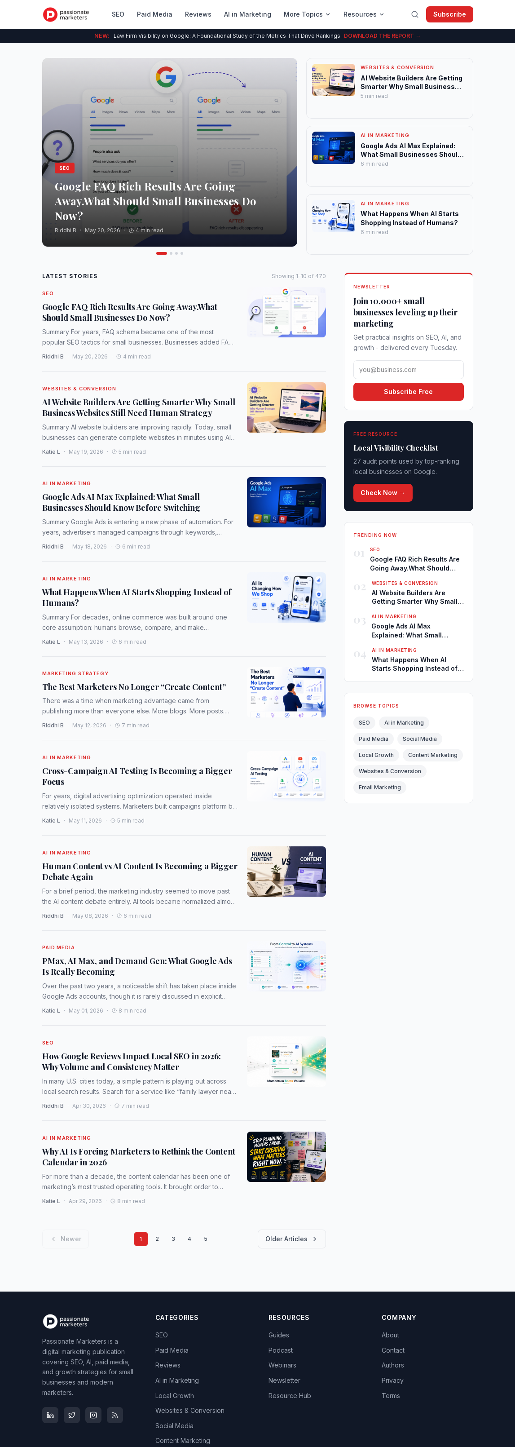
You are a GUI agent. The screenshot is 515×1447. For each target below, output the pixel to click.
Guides (279, 1335)
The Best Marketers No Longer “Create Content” (134, 686)
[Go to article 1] (157, 253)
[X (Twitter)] (72, 1415)
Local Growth (376, 755)
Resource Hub (290, 1395)
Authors (393, 1365)
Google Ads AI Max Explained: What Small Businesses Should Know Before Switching (121, 502)
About (390, 1335)
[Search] (415, 14)
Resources (364, 14)
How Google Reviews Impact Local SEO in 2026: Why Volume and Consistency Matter (131, 1062)
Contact (393, 1350)
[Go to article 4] (177, 253)
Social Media (420, 738)
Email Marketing (380, 787)
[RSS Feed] (115, 1415)
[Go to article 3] (168, 253)
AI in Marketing (247, 14)
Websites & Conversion (79, 388)
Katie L (51, 451)
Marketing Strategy (75, 673)
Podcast (281, 1350)
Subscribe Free (408, 391)
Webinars (282, 1365)
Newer (65, 1239)
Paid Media (154, 14)
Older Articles (291, 1239)
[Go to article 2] (163, 253)
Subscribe (449, 14)
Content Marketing (433, 755)
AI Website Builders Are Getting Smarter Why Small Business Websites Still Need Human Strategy (138, 407)
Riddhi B (53, 356)
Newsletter (284, 1380)
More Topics (307, 14)
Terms (391, 1395)
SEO (118, 14)
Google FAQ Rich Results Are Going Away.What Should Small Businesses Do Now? (129, 312)
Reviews (198, 14)
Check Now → (383, 492)
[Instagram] (93, 1415)
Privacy (393, 1380)
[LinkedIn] (50, 1415)
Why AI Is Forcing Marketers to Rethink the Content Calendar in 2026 (138, 1157)
